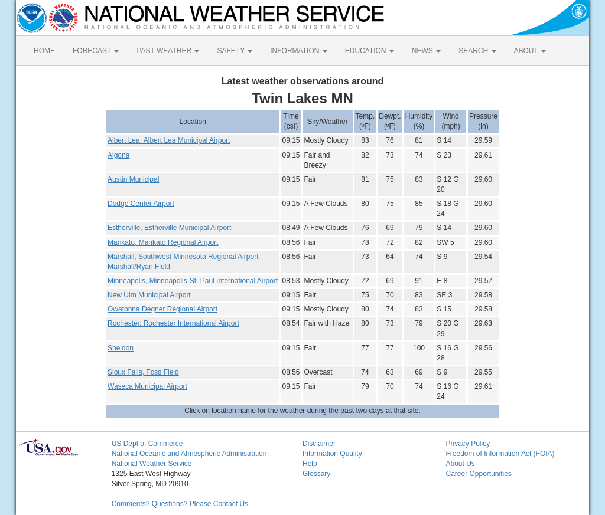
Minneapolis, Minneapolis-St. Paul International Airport (193, 281)
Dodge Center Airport (141, 203)
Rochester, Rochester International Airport (173, 323)
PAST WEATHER (167, 51)
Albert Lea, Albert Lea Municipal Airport (169, 140)
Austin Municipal (133, 179)
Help (309, 464)
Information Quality (332, 454)
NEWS (426, 51)
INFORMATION (298, 51)
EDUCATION (369, 51)
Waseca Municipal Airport (147, 386)
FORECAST (96, 51)
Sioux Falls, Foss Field (143, 372)
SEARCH (477, 51)
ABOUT (530, 51)
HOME (44, 51)
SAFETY (234, 51)
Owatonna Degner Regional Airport (162, 309)
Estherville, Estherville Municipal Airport (169, 228)
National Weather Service (152, 464)
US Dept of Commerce (147, 443)
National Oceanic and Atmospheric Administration (189, 454)
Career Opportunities (478, 474)
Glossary (316, 474)
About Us (459, 464)
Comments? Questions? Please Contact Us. (181, 504)
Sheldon (121, 348)
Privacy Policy (467, 443)
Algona (118, 155)
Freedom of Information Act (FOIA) (499, 454)
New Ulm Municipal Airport (149, 295)
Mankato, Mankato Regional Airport (163, 242)
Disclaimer (319, 443)
